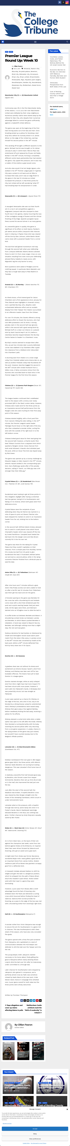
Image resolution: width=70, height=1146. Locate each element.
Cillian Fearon (18, 66)
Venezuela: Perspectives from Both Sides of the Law (58, 85)
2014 (7, 52)
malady (18, 111)
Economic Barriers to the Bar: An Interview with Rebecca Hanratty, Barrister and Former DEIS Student (58, 74)
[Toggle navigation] (35, 41)
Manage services (7, 1123)
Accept (35, 1129)
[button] (67, 1109)
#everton (34, 72)
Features (11, 1083)
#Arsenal (27, 69)
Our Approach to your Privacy (38, 1143)
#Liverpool (34, 74)
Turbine (45, 1103)
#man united (24, 77)
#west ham (16, 88)
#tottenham (27, 85)
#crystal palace (24, 72)
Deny (35, 1134)
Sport (10, 52)
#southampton (17, 83)
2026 (6, 1083)
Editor (16, 1091)
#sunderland (36, 83)
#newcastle (16, 80)
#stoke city (27, 83)
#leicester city (24, 74)
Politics (17, 1083)
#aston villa (35, 69)
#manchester (34, 77)
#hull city (15, 74)
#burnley (15, 72)
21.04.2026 (9, 1091)
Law (50, 1083)
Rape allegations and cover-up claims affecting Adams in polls (14, 1008)
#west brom (36, 85)
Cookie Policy (26, 1143)
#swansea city (17, 85)
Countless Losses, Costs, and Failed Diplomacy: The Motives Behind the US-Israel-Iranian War (58, 61)
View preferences (35, 1139)
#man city (15, 77)
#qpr (22, 80)
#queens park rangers (33, 80)
